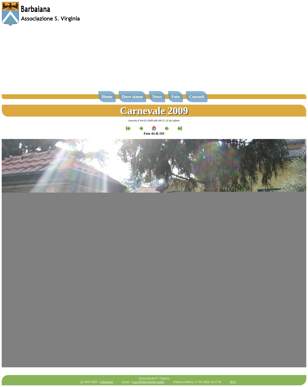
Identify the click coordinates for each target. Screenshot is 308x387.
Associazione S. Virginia (154, 378)
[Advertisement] (154, 61)
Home (107, 96)
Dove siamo (132, 96)
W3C (233, 382)
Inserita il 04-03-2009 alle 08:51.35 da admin (153, 120)
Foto (175, 96)
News (157, 96)
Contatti (196, 96)
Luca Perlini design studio (148, 382)
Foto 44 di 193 (154, 133)
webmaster (106, 382)
